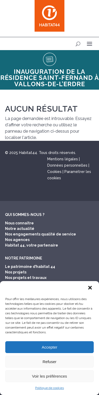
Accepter (49, 347)
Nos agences (17, 240)
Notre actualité (19, 229)
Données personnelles (67, 165)
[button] (90, 288)
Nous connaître (19, 223)
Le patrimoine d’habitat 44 (30, 266)
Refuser (49, 361)
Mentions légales (62, 159)
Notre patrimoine (23, 258)
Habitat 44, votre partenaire (31, 245)
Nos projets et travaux (25, 278)
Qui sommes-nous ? (24, 215)
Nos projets (15, 272)
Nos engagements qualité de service (40, 234)
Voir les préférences (49, 376)
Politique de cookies (49, 388)
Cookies (54, 172)
